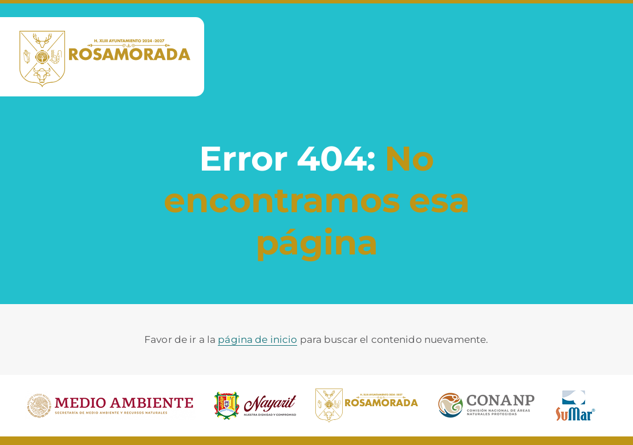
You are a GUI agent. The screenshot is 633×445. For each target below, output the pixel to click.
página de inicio (257, 339)
